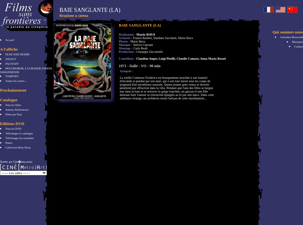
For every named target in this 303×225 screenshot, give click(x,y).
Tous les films (13, 105)
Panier (9, 142)
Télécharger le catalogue (19, 133)
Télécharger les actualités (19, 138)
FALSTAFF (12, 63)
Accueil (9, 40)
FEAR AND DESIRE (17, 54)
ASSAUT (10, 59)
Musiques (297, 41)
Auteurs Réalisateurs (17, 109)
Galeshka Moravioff (291, 37)
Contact (298, 46)
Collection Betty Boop (18, 147)
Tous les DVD (13, 128)
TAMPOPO (11, 76)
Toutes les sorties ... (16, 80)
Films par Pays (13, 114)
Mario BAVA (145, 34)
